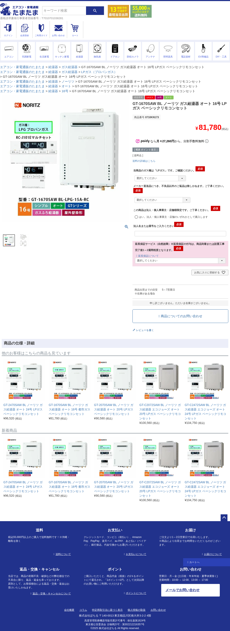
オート (66, 86)
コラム (83, 609)
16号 (65, 91)
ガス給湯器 (70, 67)
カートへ (194, 562)
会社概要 (69, 609)
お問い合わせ (158, 609)
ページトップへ (224, 517)
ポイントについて (136, 593)
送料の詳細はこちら (143, 160)
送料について (63, 554)
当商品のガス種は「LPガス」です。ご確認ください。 (169, 170)
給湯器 (53, 67)
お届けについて (213, 554)
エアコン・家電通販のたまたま (22, 67)
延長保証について (148, 255)
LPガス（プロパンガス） (99, 72)
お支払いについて (136, 554)
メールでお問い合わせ (182, 590)
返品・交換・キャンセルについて (52, 593)
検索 (95, 10)
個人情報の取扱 (136, 609)
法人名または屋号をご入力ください (158, 226)
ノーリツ (68, 81)
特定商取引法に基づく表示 (107, 609)
